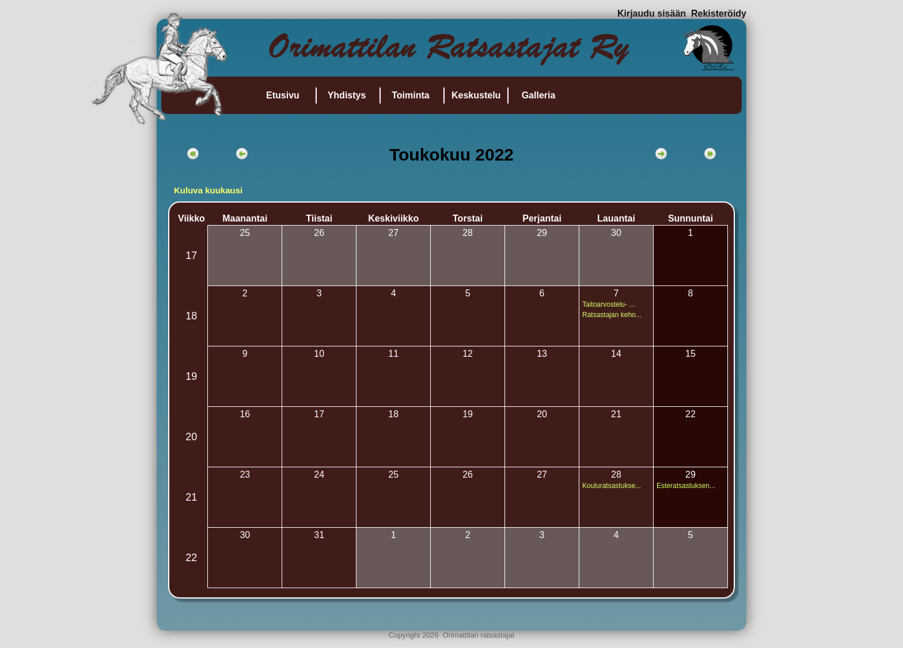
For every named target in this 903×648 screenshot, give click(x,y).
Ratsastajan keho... (612, 315)
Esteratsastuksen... (686, 486)
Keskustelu (475, 95)
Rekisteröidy (718, 13)
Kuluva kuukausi (208, 190)
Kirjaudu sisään (651, 13)
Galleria (539, 95)
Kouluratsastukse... (611, 486)
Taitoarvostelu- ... (608, 304)
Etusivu (282, 95)
